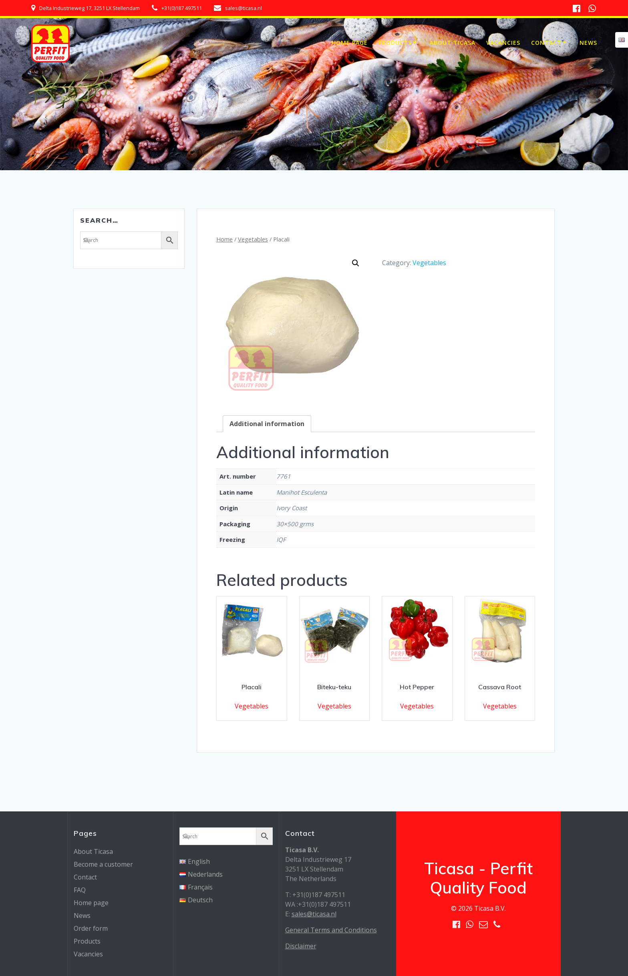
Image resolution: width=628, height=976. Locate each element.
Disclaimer (300, 946)
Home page (350, 42)
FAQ (80, 889)
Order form (91, 928)
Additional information (266, 423)
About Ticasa (452, 42)
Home (224, 239)
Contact (546, 42)
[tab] (267, 423)
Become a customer (103, 864)
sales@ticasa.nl (314, 914)
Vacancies (503, 42)
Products (395, 42)
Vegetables (253, 239)
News (588, 42)
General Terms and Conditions (331, 930)
